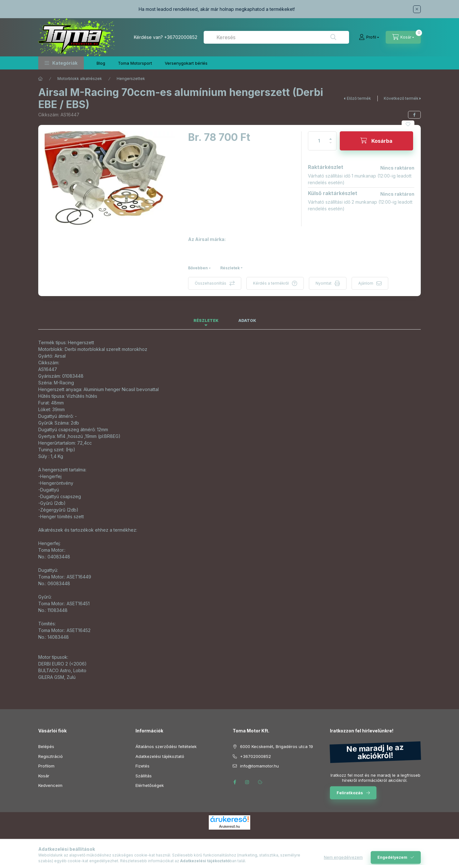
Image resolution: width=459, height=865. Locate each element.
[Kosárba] (376, 140)
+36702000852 (180, 37)
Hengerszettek (131, 78)
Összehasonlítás (210, 283)
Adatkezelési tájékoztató (159, 756)
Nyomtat (324, 283)
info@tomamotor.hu (259, 765)
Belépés (46, 746)
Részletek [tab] (206, 320)
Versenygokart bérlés (186, 63)
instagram (247, 782)
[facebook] (414, 115)
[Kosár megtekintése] (403, 37)
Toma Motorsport (135, 63)
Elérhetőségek (149, 785)
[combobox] (276, 37)
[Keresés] (333, 37)
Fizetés (142, 765)
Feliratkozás (350, 792)
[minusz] (330, 145)
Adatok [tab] (247, 320)
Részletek (230, 267)
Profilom (46, 765)
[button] (61, 62)
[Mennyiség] (319, 141)
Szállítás (143, 775)
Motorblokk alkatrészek (79, 78)
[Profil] (369, 37)
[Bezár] (417, 9)
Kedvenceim (50, 785)
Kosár (43, 775)
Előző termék (359, 98)
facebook (234, 782)
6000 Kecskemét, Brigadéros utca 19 (276, 746)
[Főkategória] (40, 79)
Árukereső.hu (229, 826)
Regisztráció (50, 756)
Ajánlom (365, 283)
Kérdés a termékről (271, 283)
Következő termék (401, 98)
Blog (101, 63)
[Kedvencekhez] (408, 124)
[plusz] (330, 136)
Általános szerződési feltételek (166, 746)
